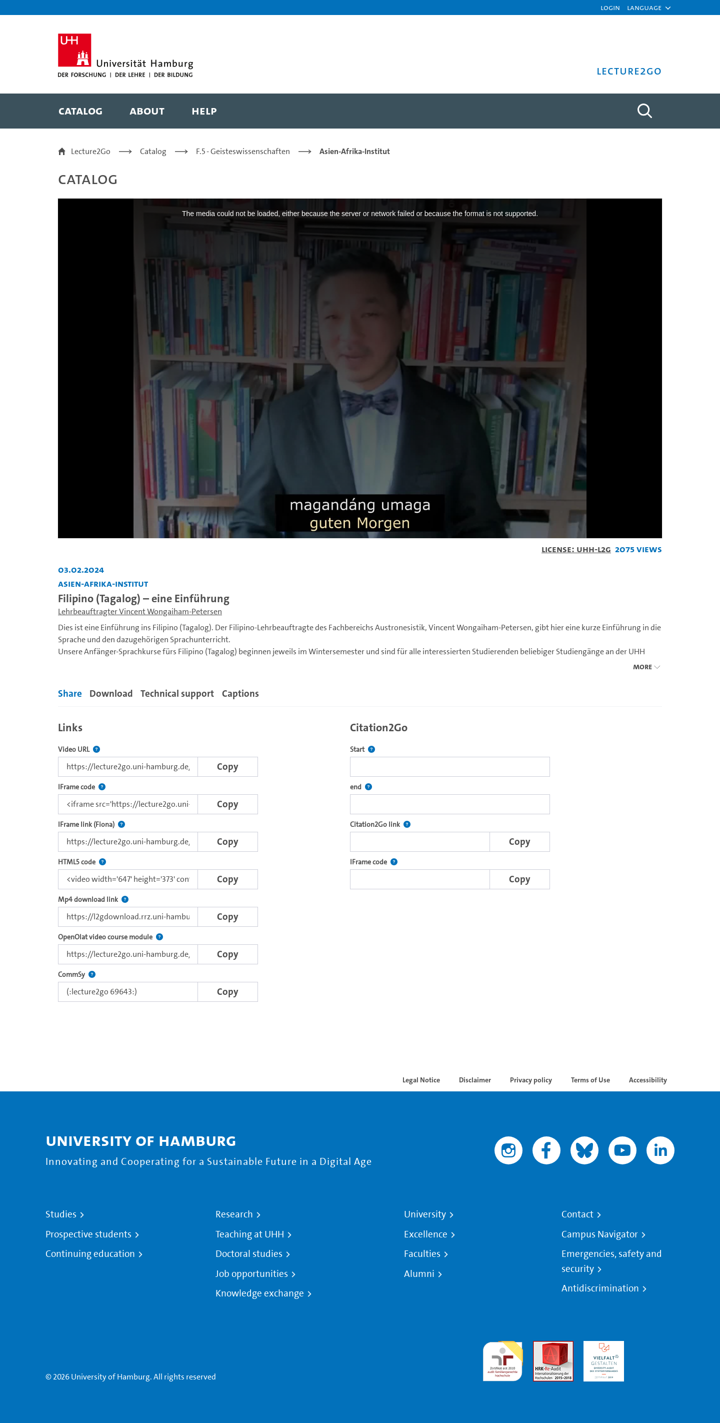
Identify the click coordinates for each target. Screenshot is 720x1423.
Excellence (426, 1234)
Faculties (422, 1253)
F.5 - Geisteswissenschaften (243, 151)
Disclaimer (475, 1080)
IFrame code (82, 787)
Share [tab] (70, 693)
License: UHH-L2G (576, 549)
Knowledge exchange (260, 1293)
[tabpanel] (360, 859)
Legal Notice (421, 1080)
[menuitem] (80, 111)
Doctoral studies (249, 1253)
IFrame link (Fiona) (91, 824)
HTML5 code (82, 862)
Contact (578, 1214)
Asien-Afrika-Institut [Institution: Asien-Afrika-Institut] (103, 583)
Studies (61, 1214)
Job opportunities (252, 1273)
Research (234, 1214)
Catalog (153, 151)
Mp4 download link (93, 899)
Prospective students (89, 1234)
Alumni (419, 1273)
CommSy (77, 974)
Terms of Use (590, 1080)
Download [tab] (111, 693)
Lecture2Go (90, 151)
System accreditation (654, 1352)
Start (362, 749)
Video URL (79, 749)
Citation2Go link (380, 824)
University (425, 1214)
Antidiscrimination (600, 1288)
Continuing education (90, 1253)
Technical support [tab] (177, 693)
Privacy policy (531, 1080)
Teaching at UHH (250, 1234)
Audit (542, 1346)
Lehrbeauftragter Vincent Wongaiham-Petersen (140, 611)
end (361, 787)
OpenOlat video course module (110, 937)
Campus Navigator (600, 1234)
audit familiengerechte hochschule (502, 1358)
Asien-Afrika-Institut (355, 151)
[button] (644, 8)
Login (610, 7)
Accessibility (648, 1080)
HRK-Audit (601, 1346)
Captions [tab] (240, 693)
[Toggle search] (644, 111)
